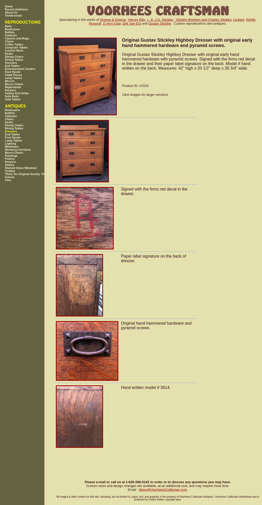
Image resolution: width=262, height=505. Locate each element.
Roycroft (95, 23)
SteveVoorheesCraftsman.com (163, 490)
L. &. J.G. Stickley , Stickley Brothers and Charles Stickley (189, 20)
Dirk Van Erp (131, 23)
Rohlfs (250, 20)
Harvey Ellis (136, 20)
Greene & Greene (113, 20)
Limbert (238, 20)
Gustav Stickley (159, 23)
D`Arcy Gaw (112, 23)
